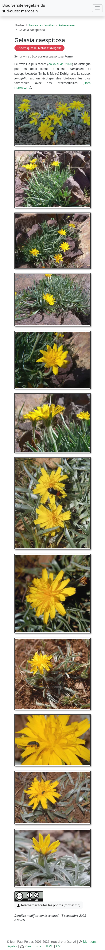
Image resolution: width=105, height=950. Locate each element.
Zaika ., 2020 (60, 64)
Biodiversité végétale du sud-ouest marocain (23, 8)
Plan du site (33, 946)
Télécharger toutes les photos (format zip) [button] (48, 905)
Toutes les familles (42, 25)
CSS (58, 946)
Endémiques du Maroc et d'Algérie (39, 48)
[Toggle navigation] (97, 8)
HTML (49, 946)
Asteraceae (67, 25)
